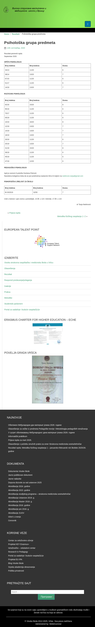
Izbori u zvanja (14, 517)
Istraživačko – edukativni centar (21, 548)
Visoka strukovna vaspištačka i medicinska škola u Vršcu (28, 262)
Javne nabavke (14, 479)
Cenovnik (12, 520)
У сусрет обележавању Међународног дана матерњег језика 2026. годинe (41, 432)
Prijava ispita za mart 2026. (20, 440)
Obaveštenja (9, 268)
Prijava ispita (14, 213)
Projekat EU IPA (15, 559)
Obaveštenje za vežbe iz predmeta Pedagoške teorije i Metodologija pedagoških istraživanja (48, 429)
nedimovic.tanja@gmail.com (72, 176)
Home (6, 34)
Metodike (8, 298)
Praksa (7, 292)
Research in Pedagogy (18, 552)
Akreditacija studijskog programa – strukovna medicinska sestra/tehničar (39, 494)
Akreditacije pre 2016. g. (18, 509)
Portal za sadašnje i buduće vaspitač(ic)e (22, 309)
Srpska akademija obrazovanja (21, 567)
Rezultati (15, 34)
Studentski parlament (13, 304)
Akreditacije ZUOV (16, 513)
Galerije (7, 286)
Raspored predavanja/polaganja (18, 280)
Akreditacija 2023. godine (19, 490)
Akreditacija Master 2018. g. (20, 501)
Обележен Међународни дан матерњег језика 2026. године (35, 425)
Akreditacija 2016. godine (19, 505)
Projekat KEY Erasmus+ (18, 544)
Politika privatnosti (16, 571)
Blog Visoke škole (16, 563)
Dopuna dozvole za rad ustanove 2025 (25, 482)
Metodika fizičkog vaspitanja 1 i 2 (71, 216)
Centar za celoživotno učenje (20, 540)
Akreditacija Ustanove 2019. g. (21, 498)
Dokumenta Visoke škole (19, 471)
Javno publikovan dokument (20, 475)
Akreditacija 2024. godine (19, 486)
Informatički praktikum (17, 436)
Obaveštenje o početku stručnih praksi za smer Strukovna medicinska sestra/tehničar (45, 444)
